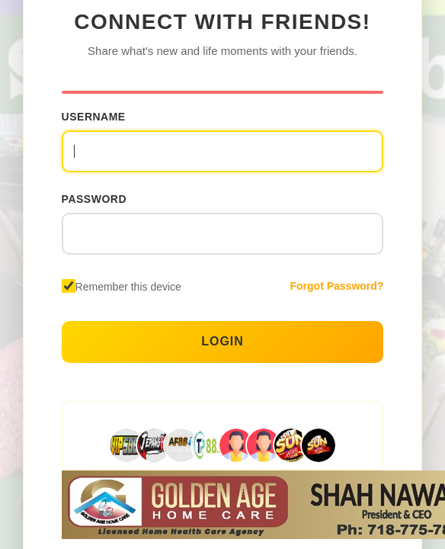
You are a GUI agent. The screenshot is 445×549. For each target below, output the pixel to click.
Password (94, 199)
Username (94, 117)
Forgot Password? (336, 286)
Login (222, 341)
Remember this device (128, 287)
